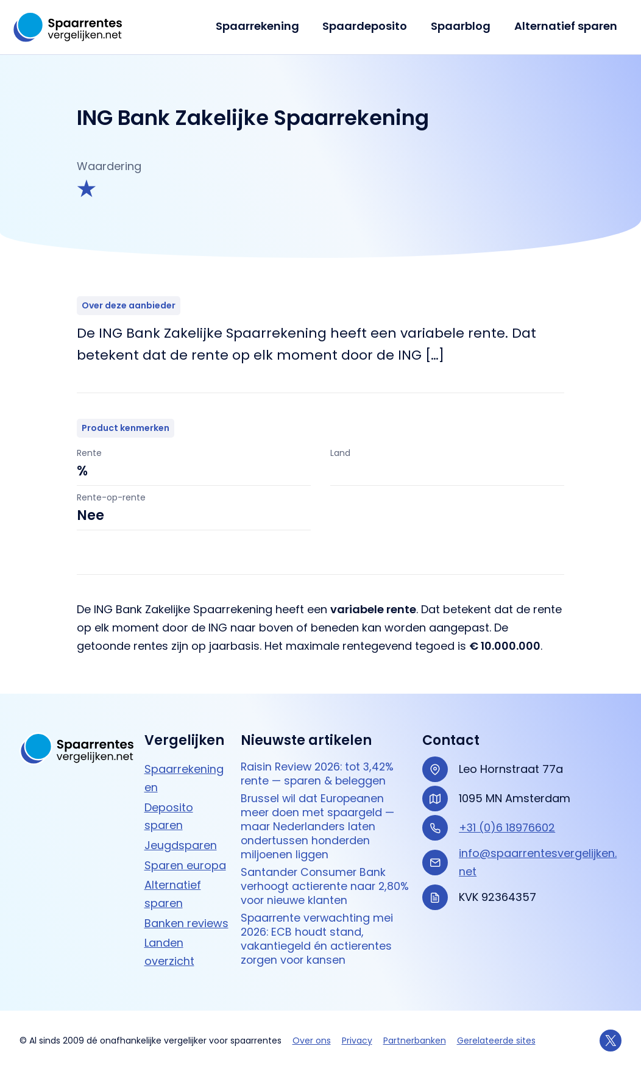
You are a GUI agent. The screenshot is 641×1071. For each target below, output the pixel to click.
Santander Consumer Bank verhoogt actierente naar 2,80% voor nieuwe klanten (314, 888)
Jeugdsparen (180, 845)
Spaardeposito (369, 26)
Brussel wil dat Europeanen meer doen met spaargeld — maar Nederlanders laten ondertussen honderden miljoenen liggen (319, 828)
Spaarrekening (263, 26)
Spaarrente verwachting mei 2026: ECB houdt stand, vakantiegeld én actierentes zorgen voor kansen (318, 942)
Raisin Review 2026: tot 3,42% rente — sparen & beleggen (320, 774)
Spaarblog (463, 26)
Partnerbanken (414, 1040)
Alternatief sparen (566, 26)
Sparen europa (185, 865)
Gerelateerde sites (496, 1040)
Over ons (311, 1040)
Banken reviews (186, 923)
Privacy (357, 1040)
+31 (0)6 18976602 (507, 827)
